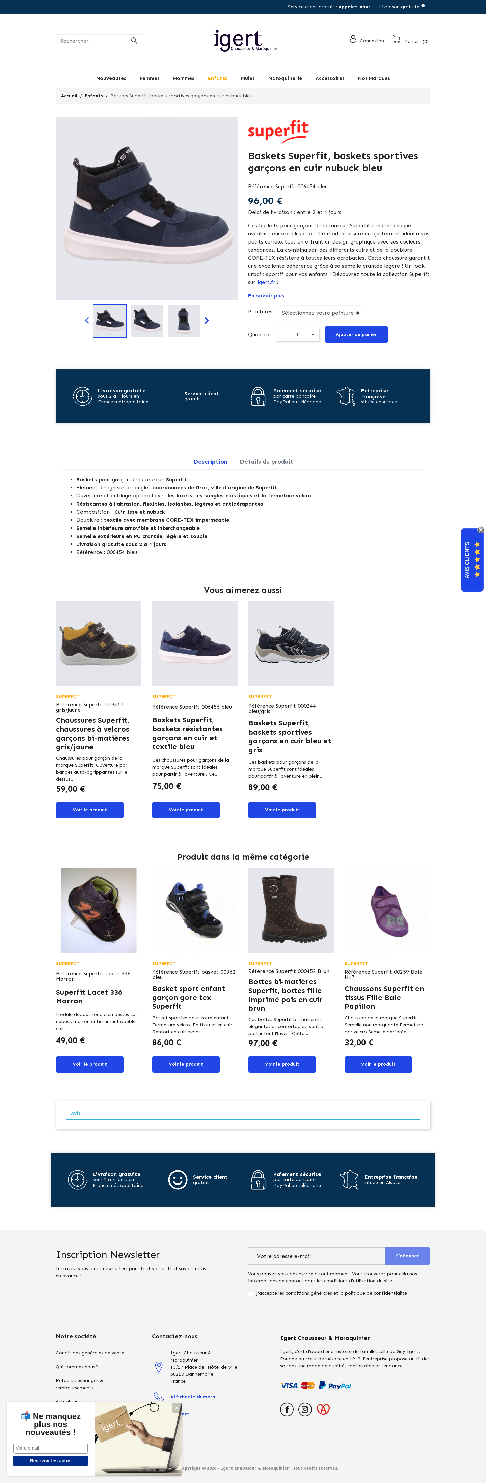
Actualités (67, 1401)
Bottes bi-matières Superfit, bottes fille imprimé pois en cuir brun (285, 995)
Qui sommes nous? (77, 1367)
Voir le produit (90, 810)
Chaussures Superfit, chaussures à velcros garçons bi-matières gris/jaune (93, 733)
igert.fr (266, 282)
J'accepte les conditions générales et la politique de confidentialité (331, 1293)
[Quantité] (297, 334)
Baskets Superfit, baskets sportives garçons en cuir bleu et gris (289, 736)
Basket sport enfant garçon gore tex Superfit (188, 997)
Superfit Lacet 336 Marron (89, 996)
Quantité (259, 334)
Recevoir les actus (51, 1460)
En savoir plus (266, 295)
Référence (261, 186)
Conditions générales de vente (90, 1353)
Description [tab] (210, 461)
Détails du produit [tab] (266, 461)
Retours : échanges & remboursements (79, 1384)
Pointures (260, 311)
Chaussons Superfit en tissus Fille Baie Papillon (384, 997)
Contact (179, 1414)
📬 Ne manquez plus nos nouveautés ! (51, 1424)
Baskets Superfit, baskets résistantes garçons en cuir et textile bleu (187, 733)
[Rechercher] (99, 41)
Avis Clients (467, 560)
